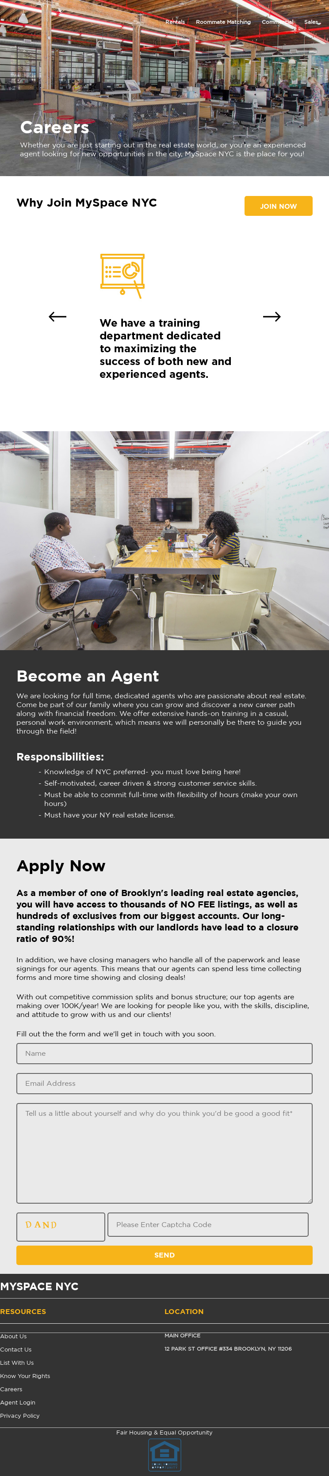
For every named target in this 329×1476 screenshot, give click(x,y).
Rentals (175, 22)
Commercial (277, 22)
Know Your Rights (25, 1376)
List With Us (17, 1363)
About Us (13, 1337)
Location (184, 1311)
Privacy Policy (20, 1416)
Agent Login (17, 1403)
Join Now (278, 206)
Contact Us (15, 1350)
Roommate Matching (223, 22)
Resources (23, 1311)
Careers (11, 1390)
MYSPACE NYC (39, 1287)
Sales (311, 22)
